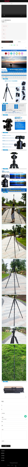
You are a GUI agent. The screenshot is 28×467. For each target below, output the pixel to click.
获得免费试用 (7, 41)
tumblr (17, 45)
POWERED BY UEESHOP (14, 463)
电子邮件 (3, 413)
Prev (2, 11)
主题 (2, 425)
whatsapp (14, 45)
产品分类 (8, 465)
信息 (2, 429)
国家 (2, 417)
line (11, 45)
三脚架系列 (5, 3)
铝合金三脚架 (10, 3)
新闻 (12, 465)
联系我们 (19, 41)
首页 (2, 3)
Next (25, 11)
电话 (2, 421)
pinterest (16, 45)
